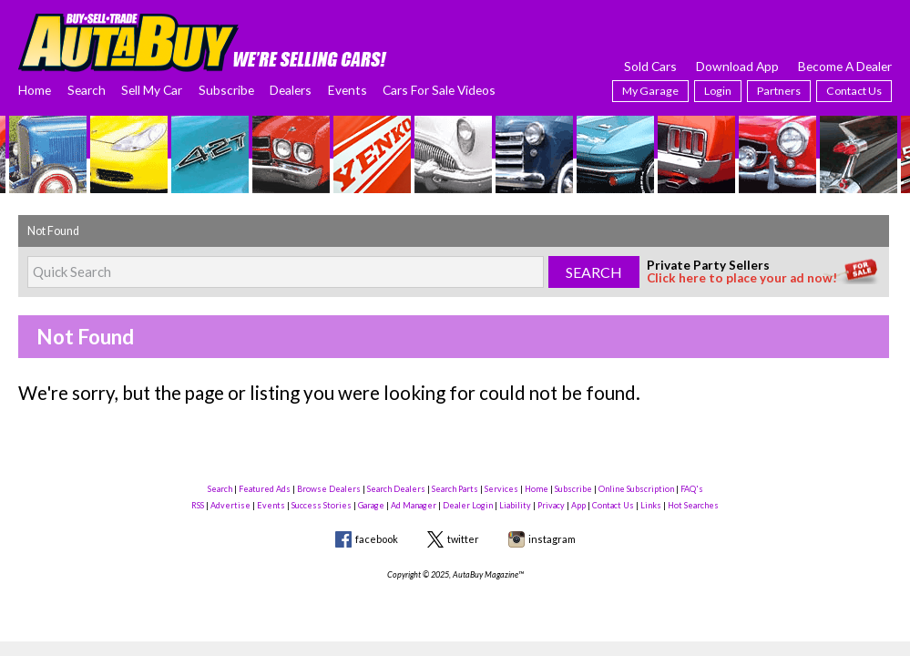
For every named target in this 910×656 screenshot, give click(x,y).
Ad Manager (413, 505)
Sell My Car (151, 89)
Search (86, 89)
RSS (197, 505)
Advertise (230, 505)
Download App (737, 66)
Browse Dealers (329, 489)
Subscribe (226, 89)
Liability (515, 505)
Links (650, 505)
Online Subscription (636, 489)
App (578, 505)
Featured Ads (265, 489)
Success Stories (321, 505)
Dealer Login (468, 505)
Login (717, 90)
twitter (463, 539)
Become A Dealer (845, 66)
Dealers (291, 89)
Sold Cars (650, 66)
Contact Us (854, 90)
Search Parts (455, 489)
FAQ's (691, 489)
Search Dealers (396, 489)
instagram (552, 539)
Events (347, 89)
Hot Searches (693, 505)
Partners (779, 90)
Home (34, 89)
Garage (371, 505)
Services (501, 489)
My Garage (650, 90)
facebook (376, 539)
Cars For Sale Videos (439, 89)
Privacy (551, 505)
